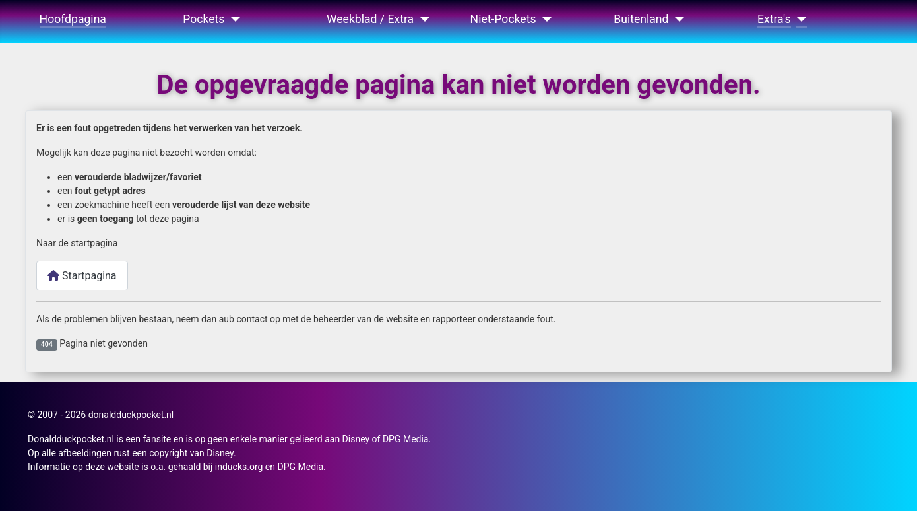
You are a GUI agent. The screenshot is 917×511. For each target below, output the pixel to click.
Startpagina (82, 275)
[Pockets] (232, 19)
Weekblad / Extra (370, 19)
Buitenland (641, 19)
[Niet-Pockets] (544, 19)
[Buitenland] (677, 19)
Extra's (774, 19)
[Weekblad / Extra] (422, 19)
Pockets (203, 19)
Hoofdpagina (73, 19)
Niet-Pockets (503, 19)
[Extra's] (799, 19)
